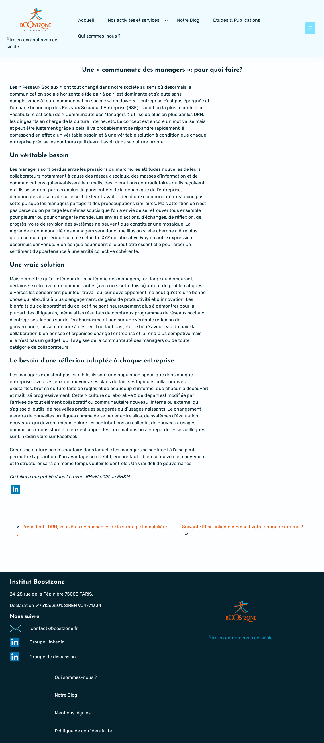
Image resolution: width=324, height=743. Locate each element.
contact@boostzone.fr (54, 628)
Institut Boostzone (37, 582)
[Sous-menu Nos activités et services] (166, 20)
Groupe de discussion (53, 656)
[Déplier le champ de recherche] (310, 28)
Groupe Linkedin (47, 641)
